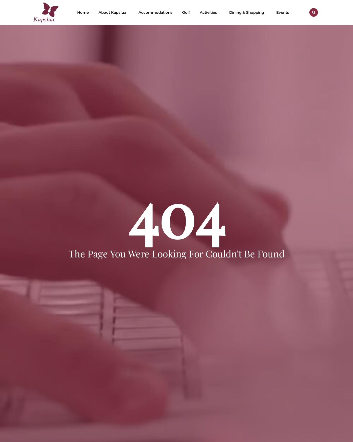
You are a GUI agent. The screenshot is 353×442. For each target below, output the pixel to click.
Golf (186, 12)
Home (83, 12)
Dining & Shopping (247, 12)
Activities (209, 12)
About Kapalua (114, 12)
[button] (313, 12)
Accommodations (155, 12)
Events (282, 12)
